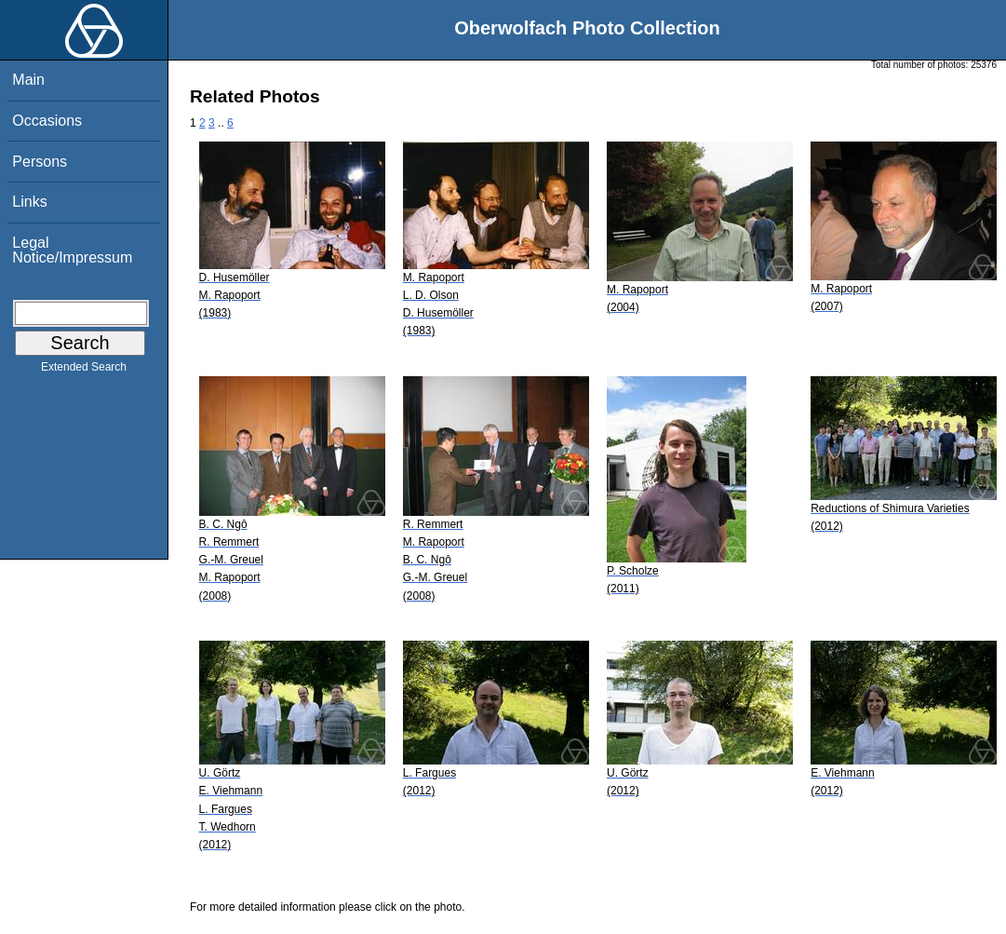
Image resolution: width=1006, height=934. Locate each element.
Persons (39, 161)
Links (29, 202)
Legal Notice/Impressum (72, 250)
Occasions (47, 121)
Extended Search (84, 370)
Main (28, 80)
